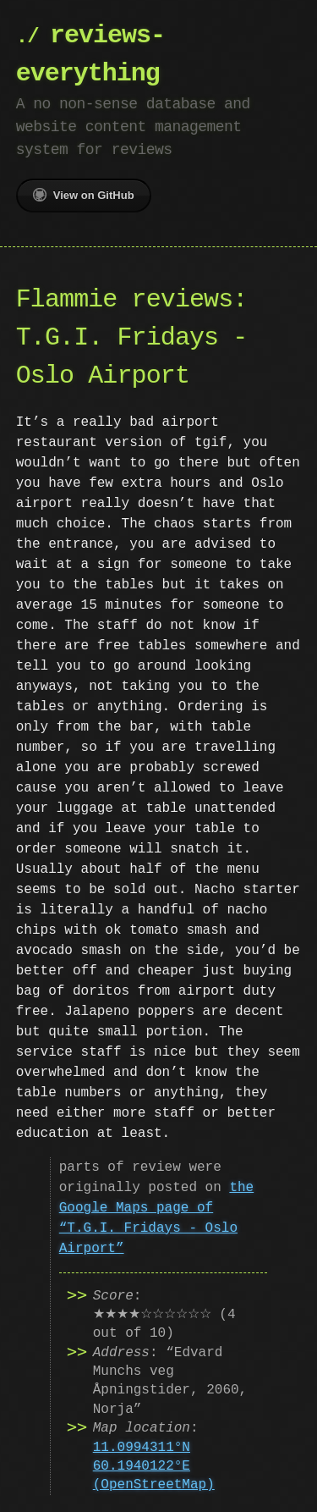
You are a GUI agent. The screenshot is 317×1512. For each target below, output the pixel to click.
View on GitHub (83, 194)
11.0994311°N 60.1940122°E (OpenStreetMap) (154, 1466)
